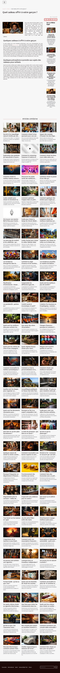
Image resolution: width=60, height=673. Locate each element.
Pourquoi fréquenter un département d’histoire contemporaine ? (11, 475)
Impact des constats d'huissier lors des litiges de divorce (47, 136)
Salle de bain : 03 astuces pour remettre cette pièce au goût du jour (48, 390)
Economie (4, 667)
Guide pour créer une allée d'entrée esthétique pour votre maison (48, 412)
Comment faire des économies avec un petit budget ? (47, 475)
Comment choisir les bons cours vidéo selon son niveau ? (48, 157)
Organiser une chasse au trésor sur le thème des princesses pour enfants (47, 242)
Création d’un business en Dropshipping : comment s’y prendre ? (48, 305)
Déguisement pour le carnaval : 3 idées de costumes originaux (10, 498)
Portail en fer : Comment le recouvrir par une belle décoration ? (48, 454)
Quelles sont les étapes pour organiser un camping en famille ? (10, 390)
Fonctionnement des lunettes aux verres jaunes (28, 475)
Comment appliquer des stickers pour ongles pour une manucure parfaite (48, 199)
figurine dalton (16, 45)
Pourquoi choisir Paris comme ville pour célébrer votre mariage (51, 97)
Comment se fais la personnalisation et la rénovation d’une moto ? (29, 369)
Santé (16, 667)
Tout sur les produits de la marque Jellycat (51, 36)
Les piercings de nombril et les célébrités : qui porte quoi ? (11, 242)
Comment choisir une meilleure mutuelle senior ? (46, 369)
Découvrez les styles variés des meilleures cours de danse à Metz (29, 178)
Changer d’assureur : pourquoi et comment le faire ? (47, 327)
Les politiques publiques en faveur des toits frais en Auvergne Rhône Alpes (30, 390)
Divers (8, 8)
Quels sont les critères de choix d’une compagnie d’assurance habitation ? (11, 348)
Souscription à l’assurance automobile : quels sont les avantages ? (48, 541)
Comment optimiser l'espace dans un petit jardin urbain (29, 199)
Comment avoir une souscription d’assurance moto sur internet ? (29, 541)
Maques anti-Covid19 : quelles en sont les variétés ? (47, 348)
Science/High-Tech (23, 667)
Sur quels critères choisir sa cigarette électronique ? (11, 606)
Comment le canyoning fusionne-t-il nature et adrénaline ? (29, 157)
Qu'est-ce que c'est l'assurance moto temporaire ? (9, 627)
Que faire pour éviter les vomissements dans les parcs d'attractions (29, 606)
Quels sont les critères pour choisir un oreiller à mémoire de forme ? (47, 606)
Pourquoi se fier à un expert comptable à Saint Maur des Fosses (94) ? (30, 412)
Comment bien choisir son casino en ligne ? (51, 56)
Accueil (4, 8)
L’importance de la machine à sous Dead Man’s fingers (10, 541)
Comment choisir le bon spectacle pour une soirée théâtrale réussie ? (30, 136)
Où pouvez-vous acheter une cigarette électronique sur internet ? (51, 75)
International (11, 667)
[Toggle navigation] (4, 2)
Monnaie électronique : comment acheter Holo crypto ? (10, 648)
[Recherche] (47, 667)
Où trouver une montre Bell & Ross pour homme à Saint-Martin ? (11, 221)
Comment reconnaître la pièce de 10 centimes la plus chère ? (47, 583)
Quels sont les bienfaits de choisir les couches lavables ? (29, 583)
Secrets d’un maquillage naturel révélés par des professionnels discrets (11, 136)
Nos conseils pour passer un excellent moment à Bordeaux (29, 627)
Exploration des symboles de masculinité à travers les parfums (11, 157)
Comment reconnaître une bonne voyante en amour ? (30, 454)
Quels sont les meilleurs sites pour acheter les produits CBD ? (11, 327)
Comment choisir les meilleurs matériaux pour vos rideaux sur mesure (48, 221)
